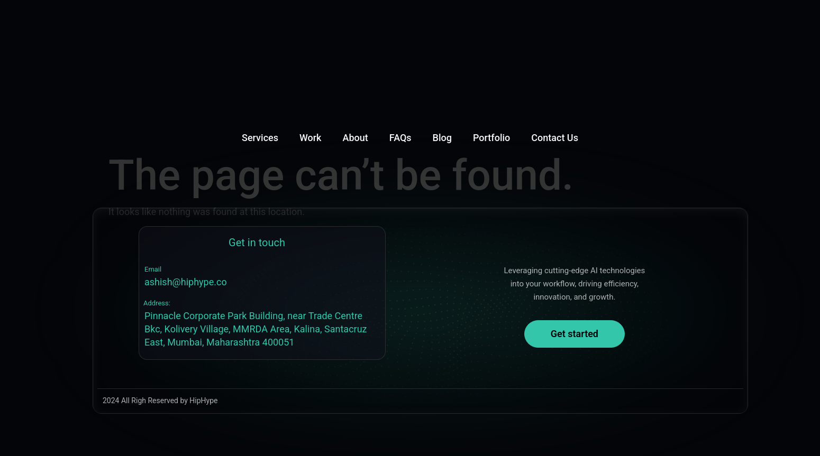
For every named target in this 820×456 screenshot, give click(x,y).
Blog (442, 137)
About (355, 137)
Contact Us (554, 137)
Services (260, 137)
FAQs (400, 137)
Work (310, 137)
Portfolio (491, 137)
